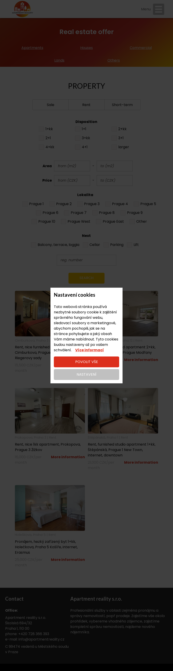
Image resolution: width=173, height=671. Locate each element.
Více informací (89, 350)
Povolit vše (86, 361)
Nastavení (86, 374)
